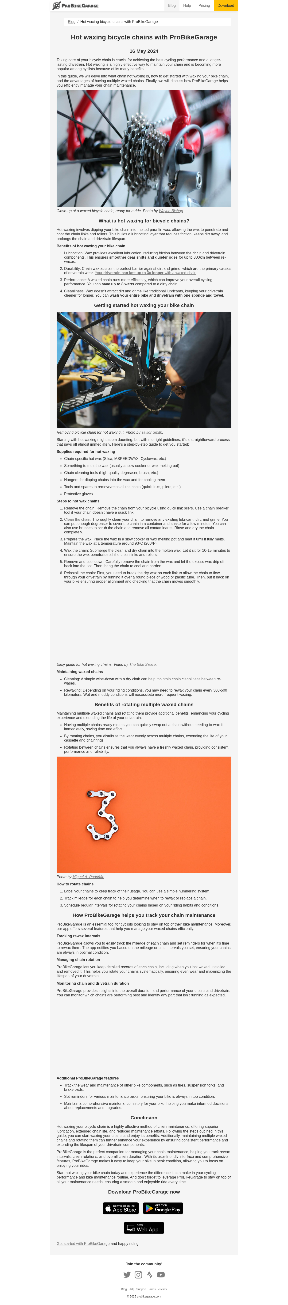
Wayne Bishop (171, 211)
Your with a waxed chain (145, 273)
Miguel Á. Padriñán (88, 877)
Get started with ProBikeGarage (83, 1244)
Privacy (162, 1289)
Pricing (204, 6)
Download (226, 6)
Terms (152, 1289)
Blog (172, 6)
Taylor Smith (151, 432)
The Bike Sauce (142, 664)
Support (141, 1289)
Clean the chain (77, 519)
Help (187, 6)
